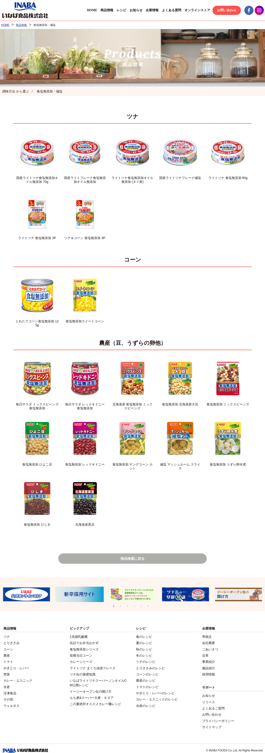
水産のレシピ (145, 701)
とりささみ (11, 643)
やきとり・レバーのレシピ (155, 689)
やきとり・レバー (16, 666)
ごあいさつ (210, 649)
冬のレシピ (144, 655)
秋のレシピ (144, 649)
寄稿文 (207, 638)
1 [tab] (115, 608)
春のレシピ (144, 638)
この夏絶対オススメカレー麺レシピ (95, 700)
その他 (8, 695)
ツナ (6, 638)
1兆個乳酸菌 (79, 638)
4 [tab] (136, 608)
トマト (8, 661)
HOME (91, 10)
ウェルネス (11, 701)
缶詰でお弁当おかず (84, 643)
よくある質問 (170, 10)
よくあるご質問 (213, 704)
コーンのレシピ (147, 672)
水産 (6, 684)
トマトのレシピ (147, 684)
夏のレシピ (144, 643)
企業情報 (151, 10)
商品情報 (105, 10)
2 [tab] (122, 608)
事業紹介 (208, 661)
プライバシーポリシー (218, 716)
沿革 (205, 655)
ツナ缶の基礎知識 (82, 672)
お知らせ (134, 10)
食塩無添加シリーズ (84, 649)
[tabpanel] (26, 595)
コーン (8, 649)
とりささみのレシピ (150, 666)
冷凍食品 (9, 689)
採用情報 (208, 672)
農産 (6, 655)
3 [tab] (129, 608)
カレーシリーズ (81, 661)
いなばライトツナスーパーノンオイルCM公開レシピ (98, 680)
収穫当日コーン (81, 655)
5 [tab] (143, 608)
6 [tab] (150, 608)
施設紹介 (208, 666)
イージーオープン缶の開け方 (91, 688)
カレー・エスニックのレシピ (157, 695)
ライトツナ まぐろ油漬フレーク (93, 666)
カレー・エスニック (17, 678)
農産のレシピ (145, 678)
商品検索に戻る (132, 559)
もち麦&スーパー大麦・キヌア (92, 694)
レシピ (120, 10)
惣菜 (6, 672)
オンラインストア (196, 10)
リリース (208, 699)
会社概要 (208, 643)
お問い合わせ (225, 10)
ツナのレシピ (145, 661)
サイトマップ (211, 722)
